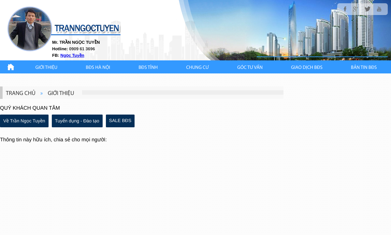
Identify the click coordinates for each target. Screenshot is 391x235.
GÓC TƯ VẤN (250, 67)
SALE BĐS (120, 120)
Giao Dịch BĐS (307, 67)
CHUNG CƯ (197, 67)
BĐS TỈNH (148, 67)
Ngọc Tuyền (72, 55)
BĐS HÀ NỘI (98, 67)
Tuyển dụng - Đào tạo (77, 120)
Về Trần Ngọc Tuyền (24, 120)
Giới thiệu (47, 67)
